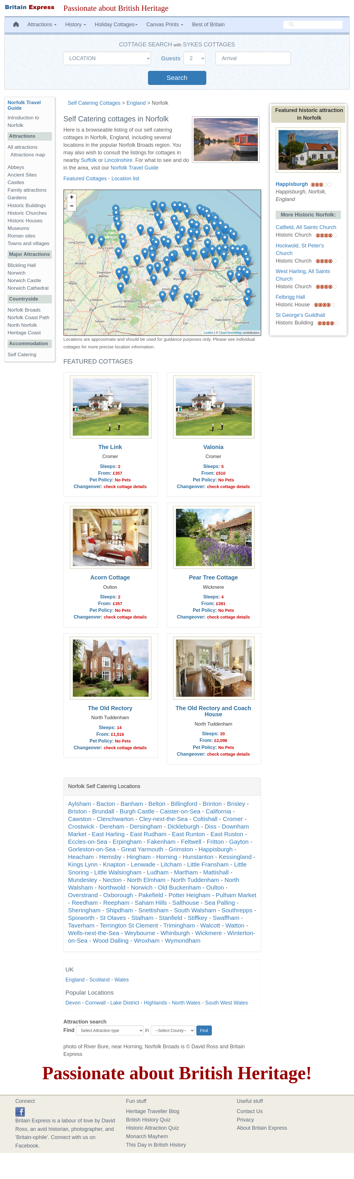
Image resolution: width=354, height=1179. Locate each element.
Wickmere (208, 933)
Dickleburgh (183, 826)
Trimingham (179, 925)
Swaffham (226, 917)
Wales (122, 980)
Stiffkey (197, 917)
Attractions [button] (42, 24)
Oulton (215, 887)
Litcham (171, 864)
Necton (112, 879)
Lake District (124, 1003)
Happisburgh (215, 849)
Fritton (215, 841)
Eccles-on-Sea (88, 841)
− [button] (71, 206)
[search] (312, 24)
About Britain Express (262, 1128)
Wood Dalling (111, 940)
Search (177, 77)
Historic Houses (25, 220)
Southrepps (237, 910)
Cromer (233, 818)
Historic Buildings (27, 205)
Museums (18, 228)
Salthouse (185, 902)
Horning (166, 856)
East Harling (108, 834)
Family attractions (27, 190)
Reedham (85, 902)
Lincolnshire (118, 160)
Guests (171, 58)
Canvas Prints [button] (164, 24)
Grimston (181, 849)
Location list (125, 178)
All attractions (23, 147)
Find (69, 1030)
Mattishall (215, 872)
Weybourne (139, 933)
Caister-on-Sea (180, 811)
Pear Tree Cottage (213, 577)
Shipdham (119, 910)
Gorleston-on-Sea (92, 849)
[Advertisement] (29, 456)
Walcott (210, 925)
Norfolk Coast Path (28, 317)
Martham (186, 872)
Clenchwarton (115, 818)
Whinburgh (175, 933)
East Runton (188, 834)
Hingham (139, 856)
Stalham (142, 917)
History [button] (75, 24)
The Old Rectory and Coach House (213, 711)
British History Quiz (148, 1120)
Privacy (245, 1120)
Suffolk (89, 160)
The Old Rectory (110, 708)
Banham (132, 803)
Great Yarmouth (142, 849)
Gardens (17, 197)
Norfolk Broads (24, 310)
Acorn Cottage (110, 577)
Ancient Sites (22, 175)
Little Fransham (208, 864)
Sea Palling (220, 902)
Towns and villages (28, 243)
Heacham (81, 856)
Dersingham (146, 826)
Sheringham (84, 910)
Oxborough (118, 895)
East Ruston (226, 834)
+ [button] (71, 197)
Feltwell (191, 841)
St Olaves (113, 917)
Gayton (239, 841)
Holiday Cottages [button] (116, 24)
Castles (16, 182)
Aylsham (79, 803)
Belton (156, 803)
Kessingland (235, 856)
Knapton (114, 864)
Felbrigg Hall (290, 297)
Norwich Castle (24, 280)
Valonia (213, 447)
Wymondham (182, 940)
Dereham (112, 826)
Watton (235, 925)
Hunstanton (198, 856)
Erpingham (127, 841)
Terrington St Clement (129, 925)
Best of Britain (208, 24)
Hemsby (110, 856)
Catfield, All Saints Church (306, 227)
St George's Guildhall (300, 315)
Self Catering (22, 354)
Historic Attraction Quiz (152, 1128)
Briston (77, 811)
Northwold (111, 887)
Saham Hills (151, 902)
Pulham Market (236, 895)
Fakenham (161, 841)
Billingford (184, 803)
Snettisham (153, 910)
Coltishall (205, 818)
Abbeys (16, 167)
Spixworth (81, 917)
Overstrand (83, 895)
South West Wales (226, 1003)
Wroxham (147, 940)
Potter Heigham (189, 895)
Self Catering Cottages (94, 103)
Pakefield (150, 895)
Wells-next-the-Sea (93, 933)
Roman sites (21, 236)
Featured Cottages (85, 178)
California (218, 811)
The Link (110, 447)
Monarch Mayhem (147, 1136)
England (136, 103)
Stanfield (170, 917)
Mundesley (82, 879)
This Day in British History (156, 1145)
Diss (210, 826)
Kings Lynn (83, 864)
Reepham (116, 902)
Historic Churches (27, 213)
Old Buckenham (179, 887)
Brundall (103, 811)
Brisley (236, 803)
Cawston (80, 818)
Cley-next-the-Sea (163, 818)
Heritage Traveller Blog (152, 1111)
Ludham (158, 872)
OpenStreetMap (230, 332)
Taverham (81, 925)
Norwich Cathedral (28, 288)
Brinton (212, 803)
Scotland (99, 980)
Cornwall (95, 1003)
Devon (73, 1003)
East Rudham (148, 834)
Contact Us (250, 1111)
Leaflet (208, 332)
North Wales (186, 1003)
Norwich (142, 887)
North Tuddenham (195, 879)
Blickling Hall (22, 265)
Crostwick (81, 826)
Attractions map (27, 155)
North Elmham (146, 879)
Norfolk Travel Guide (134, 168)
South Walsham (195, 910)
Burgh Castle (137, 811)
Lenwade (143, 864)
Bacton (105, 803)
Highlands (155, 1003)
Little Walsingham (118, 872)
